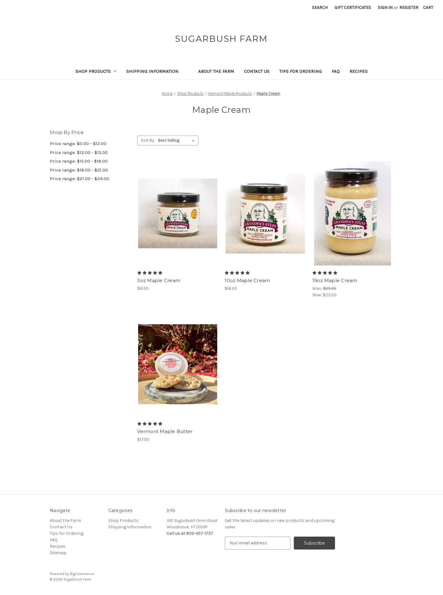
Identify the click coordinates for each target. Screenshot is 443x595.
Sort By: (148, 140)
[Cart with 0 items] (428, 7)
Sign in (385, 7)
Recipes (358, 71)
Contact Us (256, 71)
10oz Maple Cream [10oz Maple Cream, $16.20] (247, 280)
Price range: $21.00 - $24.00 (79, 178)
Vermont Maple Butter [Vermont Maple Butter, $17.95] (164, 431)
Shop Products (96, 71)
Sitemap (58, 552)
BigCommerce (82, 574)
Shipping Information (152, 71)
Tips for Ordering (300, 71)
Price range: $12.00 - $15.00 (79, 152)
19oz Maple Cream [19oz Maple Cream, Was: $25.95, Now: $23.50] (334, 280)
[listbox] (177, 140)
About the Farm (216, 71)
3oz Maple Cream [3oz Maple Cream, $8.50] (158, 280)
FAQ (336, 71)
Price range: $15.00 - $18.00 (79, 161)
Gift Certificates (352, 7)
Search (320, 7)
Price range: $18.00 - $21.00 (79, 170)
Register (408, 7)
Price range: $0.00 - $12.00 (78, 143)
